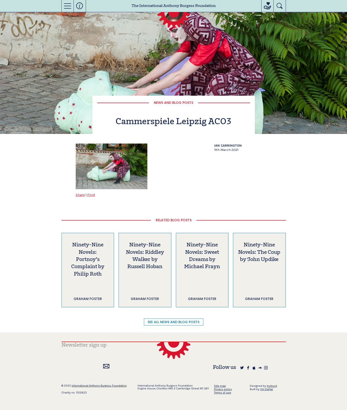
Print (91, 195)
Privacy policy (223, 389)
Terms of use (222, 392)
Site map (220, 386)
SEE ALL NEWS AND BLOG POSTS (173, 322)
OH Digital (266, 389)
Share (80, 195)
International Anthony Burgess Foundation (99, 385)
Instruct (272, 386)
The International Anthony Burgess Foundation (174, 6)
